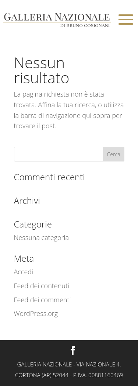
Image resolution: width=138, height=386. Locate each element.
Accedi (23, 271)
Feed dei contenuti (42, 285)
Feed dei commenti (42, 299)
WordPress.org (36, 313)
